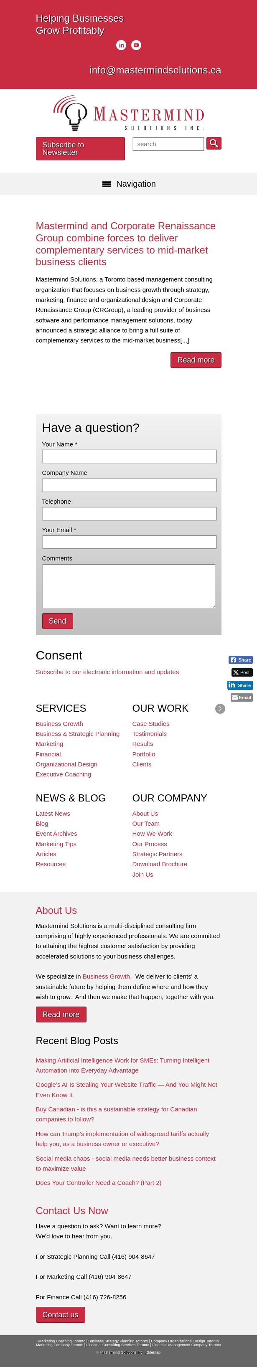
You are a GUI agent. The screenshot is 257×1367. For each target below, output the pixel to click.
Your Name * (60, 444)
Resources (51, 863)
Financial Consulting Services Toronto (118, 1345)
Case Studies (151, 723)
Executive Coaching (64, 774)
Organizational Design (67, 764)
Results (142, 743)
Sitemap (153, 1352)
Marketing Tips (56, 843)
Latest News (53, 813)
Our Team (146, 823)
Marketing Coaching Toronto (61, 1341)
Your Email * (59, 529)
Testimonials (149, 733)
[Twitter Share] (242, 672)
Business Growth (59, 723)
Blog (42, 823)
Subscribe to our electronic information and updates (107, 671)
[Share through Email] (242, 697)
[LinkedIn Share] (240, 685)
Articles (46, 853)
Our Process (149, 843)
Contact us (61, 1315)
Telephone (56, 501)
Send (57, 621)
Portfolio (143, 754)
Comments (57, 558)
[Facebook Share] (241, 660)
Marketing (50, 743)
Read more (195, 360)
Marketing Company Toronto (59, 1345)
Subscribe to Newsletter (63, 149)
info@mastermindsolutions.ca (155, 70)
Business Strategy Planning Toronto (118, 1341)
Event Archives (56, 833)
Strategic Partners (157, 853)
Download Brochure (160, 863)
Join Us (142, 874)
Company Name (64, 472)
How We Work (152, 833)
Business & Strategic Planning (78, 733)
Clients (142, 764)
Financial (48, 754)
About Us (145, 813)
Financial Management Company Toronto (186, 1345)
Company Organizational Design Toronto (185, 1341)
